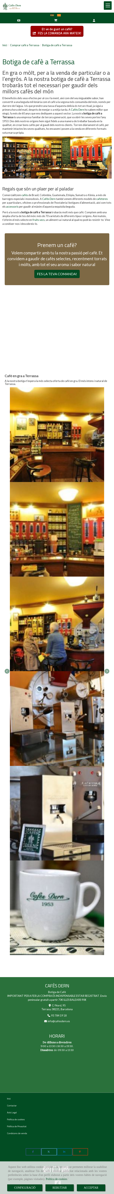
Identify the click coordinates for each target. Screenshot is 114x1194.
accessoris (12, 206)
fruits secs (38, 219)
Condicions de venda (17, 1133)
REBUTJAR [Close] (60, 1187)
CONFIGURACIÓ (24, 1187)
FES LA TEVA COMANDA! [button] (57, 274)
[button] (94, 20)
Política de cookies (56, 1179)
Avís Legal (12, 1112)
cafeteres (102, 198)
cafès (24, 195)
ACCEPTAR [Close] (91, 1187)
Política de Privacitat (17, 1126)
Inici (9, 1098)
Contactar (12, 1105)
